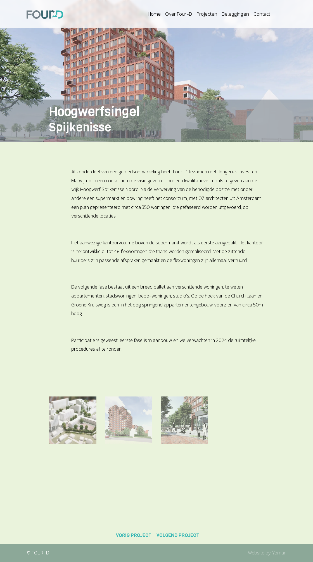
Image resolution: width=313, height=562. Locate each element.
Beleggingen (235, 14)
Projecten (206, 14)
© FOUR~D (38, 552)
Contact (261, 14)
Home (154, 14)
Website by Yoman (267, 552)
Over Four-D (178, 14)
